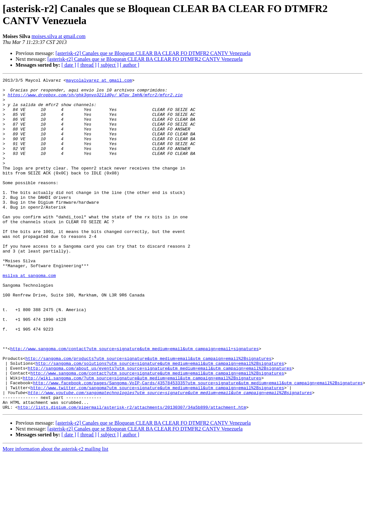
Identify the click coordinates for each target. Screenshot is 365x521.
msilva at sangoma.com (29, 315)
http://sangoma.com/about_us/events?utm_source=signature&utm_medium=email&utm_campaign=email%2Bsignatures (160, 427)
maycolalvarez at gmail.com (99, 81)
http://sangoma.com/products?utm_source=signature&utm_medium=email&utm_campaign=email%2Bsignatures (148, 415)
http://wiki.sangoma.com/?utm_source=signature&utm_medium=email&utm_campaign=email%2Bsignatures (142, 438)
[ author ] (129, 65)
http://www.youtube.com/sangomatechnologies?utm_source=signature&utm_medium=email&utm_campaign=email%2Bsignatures (170, 456)
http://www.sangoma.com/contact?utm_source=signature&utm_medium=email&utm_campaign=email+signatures (134, 403)
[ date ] (68, 65)
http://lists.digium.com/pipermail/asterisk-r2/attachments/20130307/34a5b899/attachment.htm (132, 473)
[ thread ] (87, 65)
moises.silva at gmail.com (58, 36)
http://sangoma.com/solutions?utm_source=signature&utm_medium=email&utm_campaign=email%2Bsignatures (159, 421)
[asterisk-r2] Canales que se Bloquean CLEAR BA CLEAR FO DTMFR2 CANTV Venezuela (153, 53)
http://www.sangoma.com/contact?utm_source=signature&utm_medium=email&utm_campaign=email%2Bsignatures (157, 432)
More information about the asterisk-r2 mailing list (55, 515)
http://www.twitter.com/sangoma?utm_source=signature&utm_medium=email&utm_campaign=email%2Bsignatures (157, 450)
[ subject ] (108, 65)
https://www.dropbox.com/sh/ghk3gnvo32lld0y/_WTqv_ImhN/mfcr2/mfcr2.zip (95, 99)
